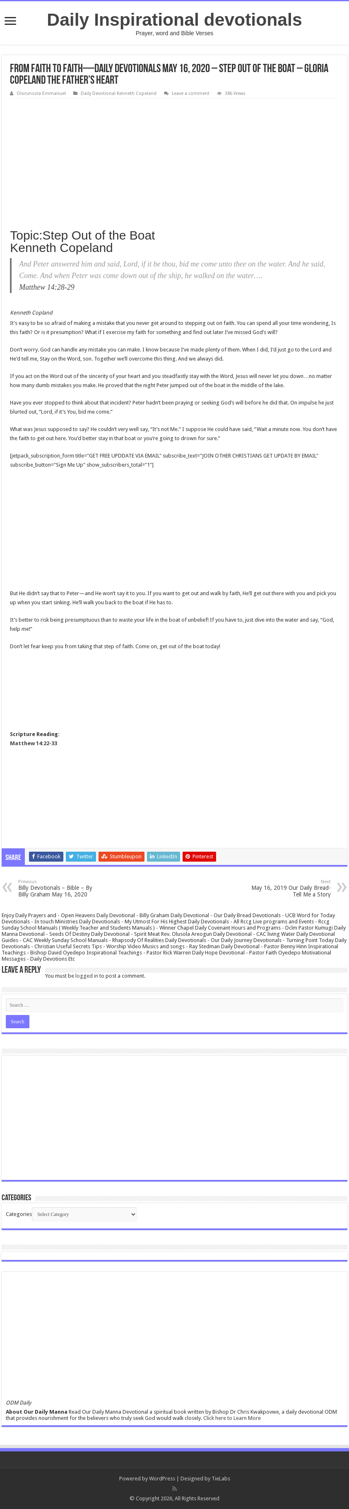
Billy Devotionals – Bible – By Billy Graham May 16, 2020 (60, 888)
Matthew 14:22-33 (33, 743)
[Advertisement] (174, 161)
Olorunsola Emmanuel (41, 93)
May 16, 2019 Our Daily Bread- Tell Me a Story (288, 888)
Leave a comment (190, 93)
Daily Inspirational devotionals (174, 19)
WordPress (162, 1478)
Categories (19, 1214)
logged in (86, 976)
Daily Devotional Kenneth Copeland (118, 93)
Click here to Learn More (232, 1418)
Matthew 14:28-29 (46, 287)
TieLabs (221, 1478)
